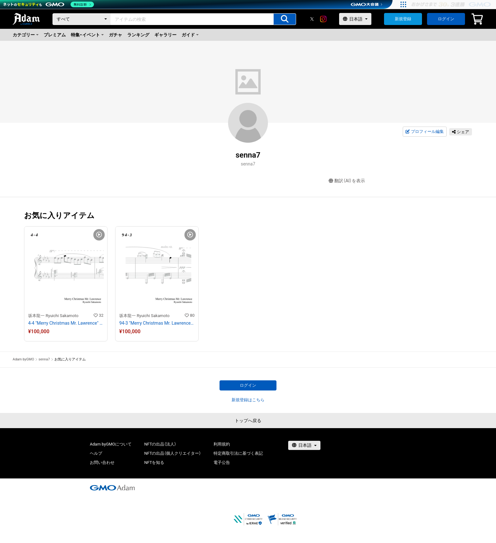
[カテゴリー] (82, 19)
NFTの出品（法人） (160, 444)
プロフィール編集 (424, 131)
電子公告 (222, 462)
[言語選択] (355, 19)
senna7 (44, 359)
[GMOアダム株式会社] (112, 487)
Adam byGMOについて (111, 444)
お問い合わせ (102, 462)
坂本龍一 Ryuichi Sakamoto (53, 315)
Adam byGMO (23, 359)
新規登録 (403, 18)
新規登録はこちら (248, 399)
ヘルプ (96, 453)
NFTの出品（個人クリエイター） (172, 453)
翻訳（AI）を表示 (347, 181)
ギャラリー (165, 35)
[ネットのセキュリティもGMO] (49, 4)
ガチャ (115, 34)
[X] (312, 19)
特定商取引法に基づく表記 (238, 453)
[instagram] (323, 19)
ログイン (446, 18)
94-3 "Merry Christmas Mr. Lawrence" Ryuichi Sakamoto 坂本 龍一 (157, 323)
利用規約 (222, 444)
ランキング (138, 35)
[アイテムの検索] (284, 19)
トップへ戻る (248, 420)
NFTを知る (154, 462)
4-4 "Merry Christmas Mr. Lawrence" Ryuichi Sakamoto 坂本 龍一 (65, 323)
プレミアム (55, 34)
